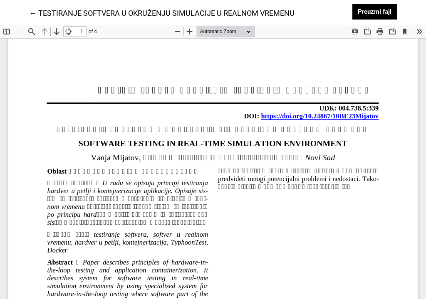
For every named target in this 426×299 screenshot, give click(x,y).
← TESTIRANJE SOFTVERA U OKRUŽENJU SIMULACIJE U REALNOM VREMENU (162, 12)
